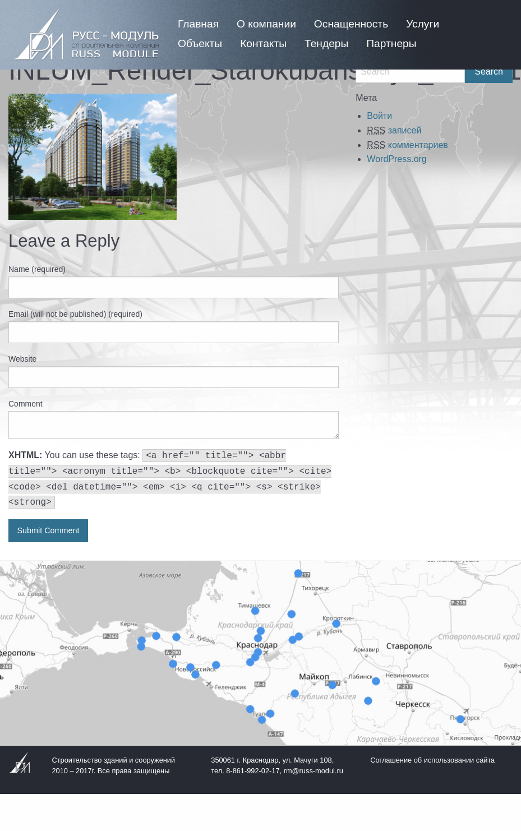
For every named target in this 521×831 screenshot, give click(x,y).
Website (22, 358)
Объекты (200, 43)
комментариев (407, 145)
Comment (25, 403)
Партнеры (391, 43)
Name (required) (37, 269)
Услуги (422, 24)
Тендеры (326, 43)
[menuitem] (198, 24)
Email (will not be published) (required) (75, 314)
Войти (379, 116)
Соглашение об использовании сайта (432, 760)
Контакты (263, 43)
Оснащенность (351, 24)
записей (394, 130)
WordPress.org (396, 159)
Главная (198, 24)
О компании (266, 24)
